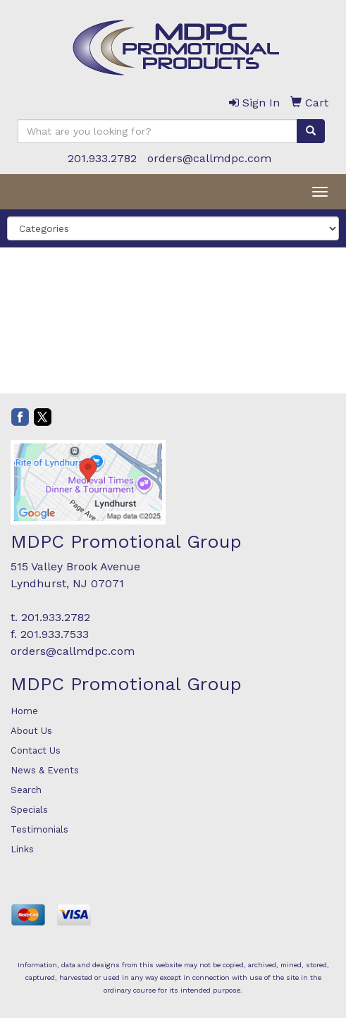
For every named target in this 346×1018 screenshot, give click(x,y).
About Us (31, 730)
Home (24, 711)
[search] (311, 131)
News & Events (45, 770)
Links (22, 849)
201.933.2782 (102, 158)
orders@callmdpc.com (209, 158)
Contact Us (36, 750)
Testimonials (39, 829)
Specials (29, 809)
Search (26, 790)
